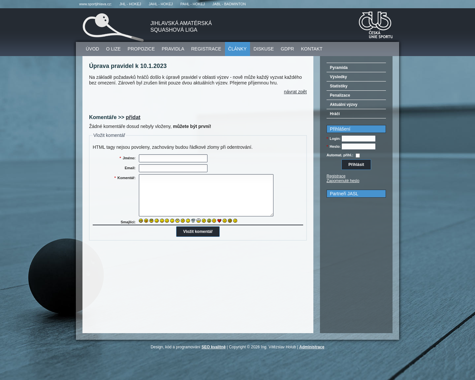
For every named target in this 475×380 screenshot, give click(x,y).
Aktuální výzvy (343, 104)
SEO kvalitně (214, 347)
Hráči (335, 113)
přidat (133, 117)
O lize (113, 48)
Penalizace (340, 95)
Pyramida (339, 67)
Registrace (206, 48)
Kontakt (311, 48)
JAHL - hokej (161, 4)
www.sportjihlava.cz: (95, 4)
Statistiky (338, 86)
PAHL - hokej (192, 4)
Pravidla (173, 48)
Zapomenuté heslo (343, 180)
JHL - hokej (130, 4)
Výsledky (338, 77)
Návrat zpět (295, 91)
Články (237, 48)
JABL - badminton (229, 4)
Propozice (141, 48)
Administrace (311, 347)
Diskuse (264, 48)
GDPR (287, 48)
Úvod (92, 48)
